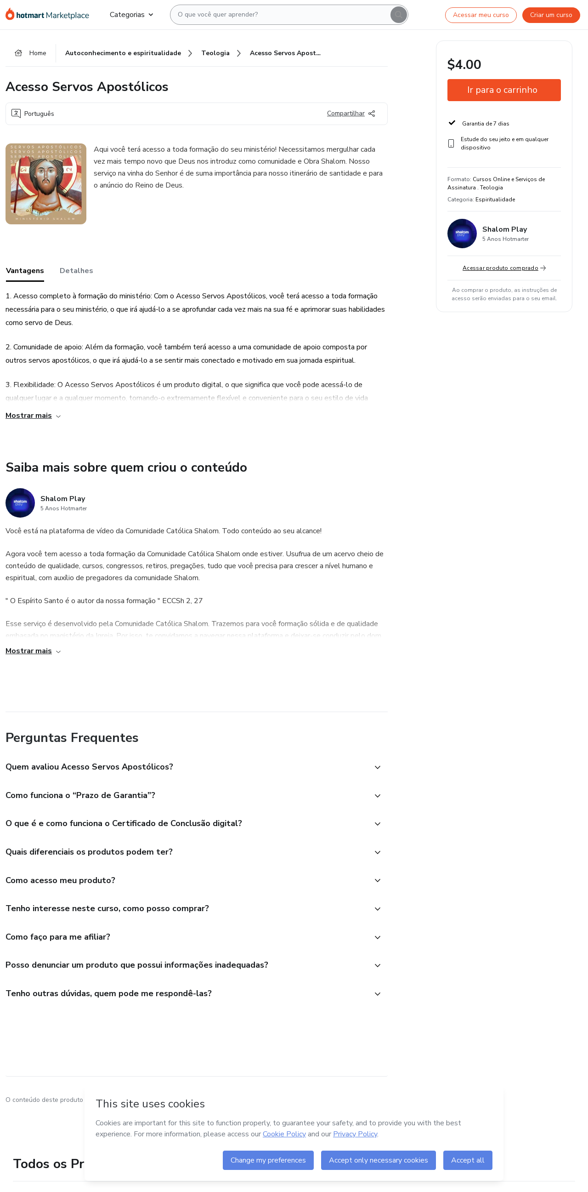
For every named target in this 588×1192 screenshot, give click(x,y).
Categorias (131, 15)
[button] (187, 768)
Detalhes (76, 271)
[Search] (398, 14)
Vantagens (25, 271)
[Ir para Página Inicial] (50, 14)
